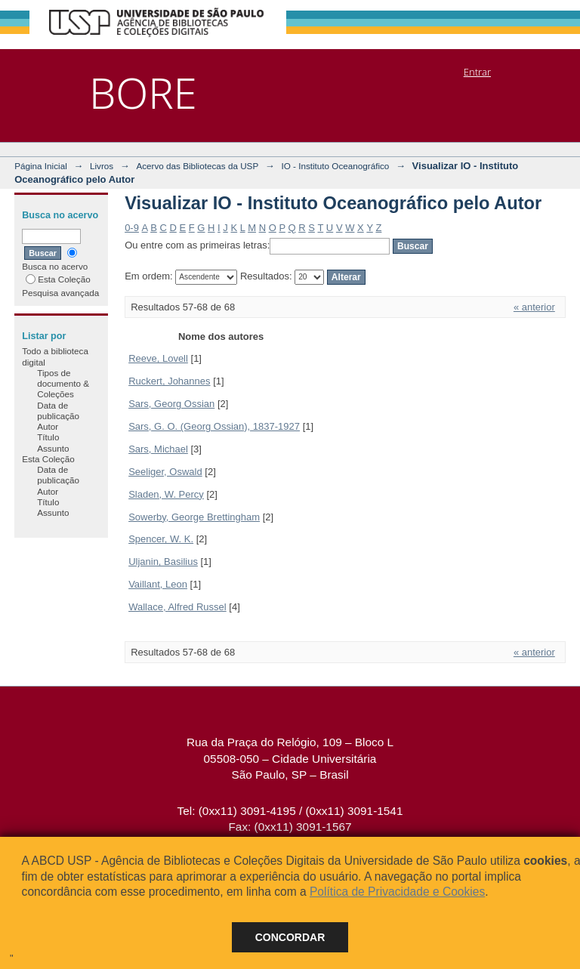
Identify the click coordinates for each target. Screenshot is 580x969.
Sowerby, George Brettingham (194, 517)
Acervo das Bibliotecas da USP (197, 166)
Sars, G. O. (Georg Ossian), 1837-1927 (214, 426)
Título (48, 437)
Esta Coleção (58, 279)
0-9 (132, 227)
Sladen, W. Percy (166, 494)
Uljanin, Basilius (163, 561)
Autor (47, 426)
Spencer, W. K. (160, 539)
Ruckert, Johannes (169, 381)
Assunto (53, 448)
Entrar (477, 72)
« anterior (534, 307)
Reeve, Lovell (158, 358)
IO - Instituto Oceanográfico (335, 166)
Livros (101, 166)
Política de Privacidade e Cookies (397, 891)
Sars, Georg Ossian (171, 403)
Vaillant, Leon (157, 584)
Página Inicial (40, 166)
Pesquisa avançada (60, 293)
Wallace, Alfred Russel (177, 607)
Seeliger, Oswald (165, 471)
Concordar (290, 937)
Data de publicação (58, 410)
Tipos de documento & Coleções (63, 384)
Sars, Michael (158, 449)
